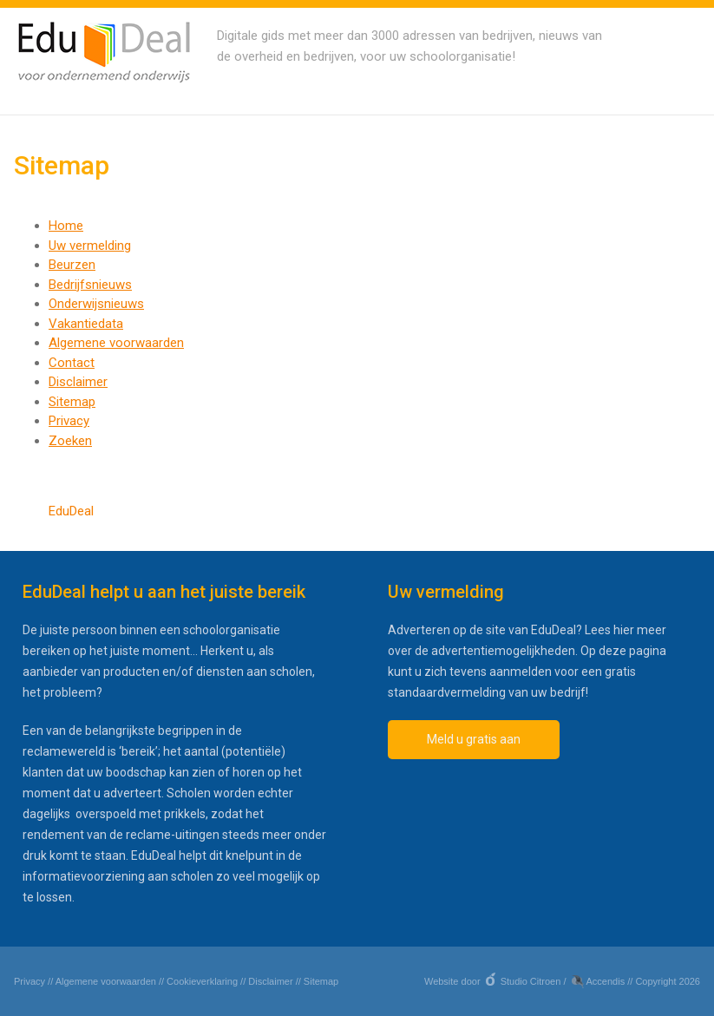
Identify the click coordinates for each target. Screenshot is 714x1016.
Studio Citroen (531, 981)
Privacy (69, 421)
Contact (72, 362)
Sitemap (72, 402)
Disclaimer (78, 382)
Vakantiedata (86, 323)
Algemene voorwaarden (116, 343)
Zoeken (70, 441)
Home (66, 225)
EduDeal (71, 511)
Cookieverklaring (202, 981)
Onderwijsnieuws (96, 303)
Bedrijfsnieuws (90, 284)
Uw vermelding (90, 245)
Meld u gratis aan (474, 739)
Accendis (606, 981)
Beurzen (72, 264)
